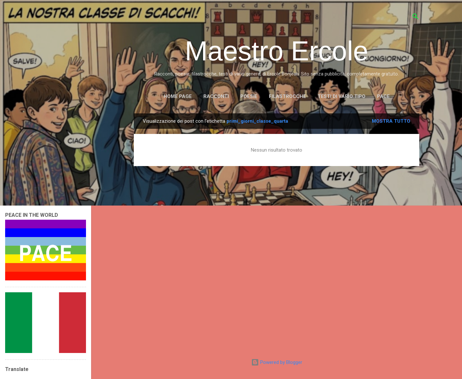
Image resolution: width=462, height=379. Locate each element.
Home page (178, 96)
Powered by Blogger (276, 362)
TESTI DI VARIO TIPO (341, 96)
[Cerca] (415, 17)
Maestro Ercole (276, 51)
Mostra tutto (391, 121)
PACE (383, 96)
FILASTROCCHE (287, 96)
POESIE (248, 96)
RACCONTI (216, 96)
